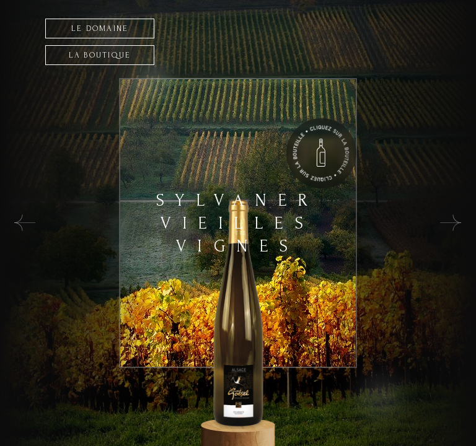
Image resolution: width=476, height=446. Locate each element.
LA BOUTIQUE (100, 55)
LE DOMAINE (100, 28)
